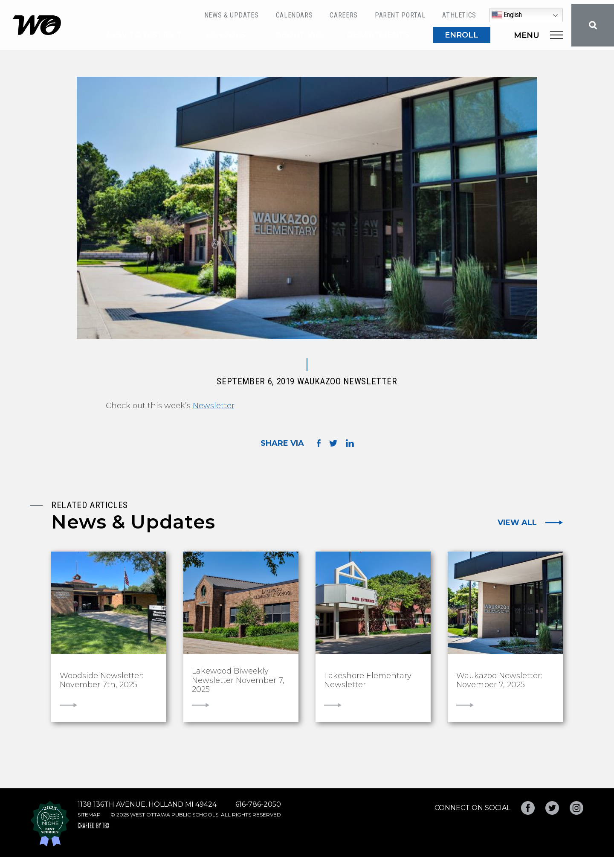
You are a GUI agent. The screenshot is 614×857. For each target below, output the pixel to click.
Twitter (552, 808)
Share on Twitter (333, 443)
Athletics (459, 15)
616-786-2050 (258, 804)
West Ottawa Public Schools (37, 25)
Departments (377, 35)
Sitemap (89, 814)
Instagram (576, 808)
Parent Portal (400, 15)
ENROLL (461, 35)
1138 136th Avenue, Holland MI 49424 (147, 804)
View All (517, 522)
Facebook (528, 808)
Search (592, 25)
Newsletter (214, 405)
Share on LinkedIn (350, 443)
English (507, 15)
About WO (299, 35)
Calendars (294, 15)
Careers (343, 15)
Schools (226, 35)
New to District (144, 35)
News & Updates (231, 15)
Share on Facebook (319, 443)
